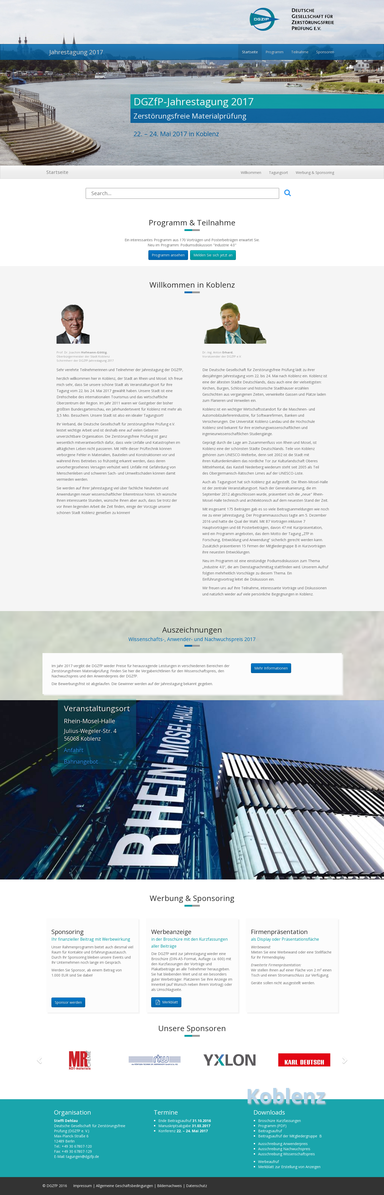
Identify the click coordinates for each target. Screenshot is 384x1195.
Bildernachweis (169, 1185)
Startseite (57, 172)
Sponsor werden (68, 1002)
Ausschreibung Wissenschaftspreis (286, 1153)
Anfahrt (74, 750)
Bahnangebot (81, 761)
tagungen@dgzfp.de (82, 1156)
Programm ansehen (168, 255)
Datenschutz (196, 1185)
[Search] (182, 193)
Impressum (83, 1185)
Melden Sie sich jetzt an (213, 255)
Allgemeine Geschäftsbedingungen (124, 1185)
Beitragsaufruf (270, 1130)
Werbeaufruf (268, 1161)
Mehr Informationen (271, 668)
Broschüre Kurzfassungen (279, 1120)
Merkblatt (166, 1002)
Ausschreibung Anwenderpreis (283, 1143)
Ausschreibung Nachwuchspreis (284, 1148)
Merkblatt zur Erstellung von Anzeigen (289, 1166)
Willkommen (251, 172)
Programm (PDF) (272, 1125)
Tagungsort (278, 172)
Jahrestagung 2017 (74, 52)
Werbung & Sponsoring (315, 172)
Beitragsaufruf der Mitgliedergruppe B (290, 1136)
